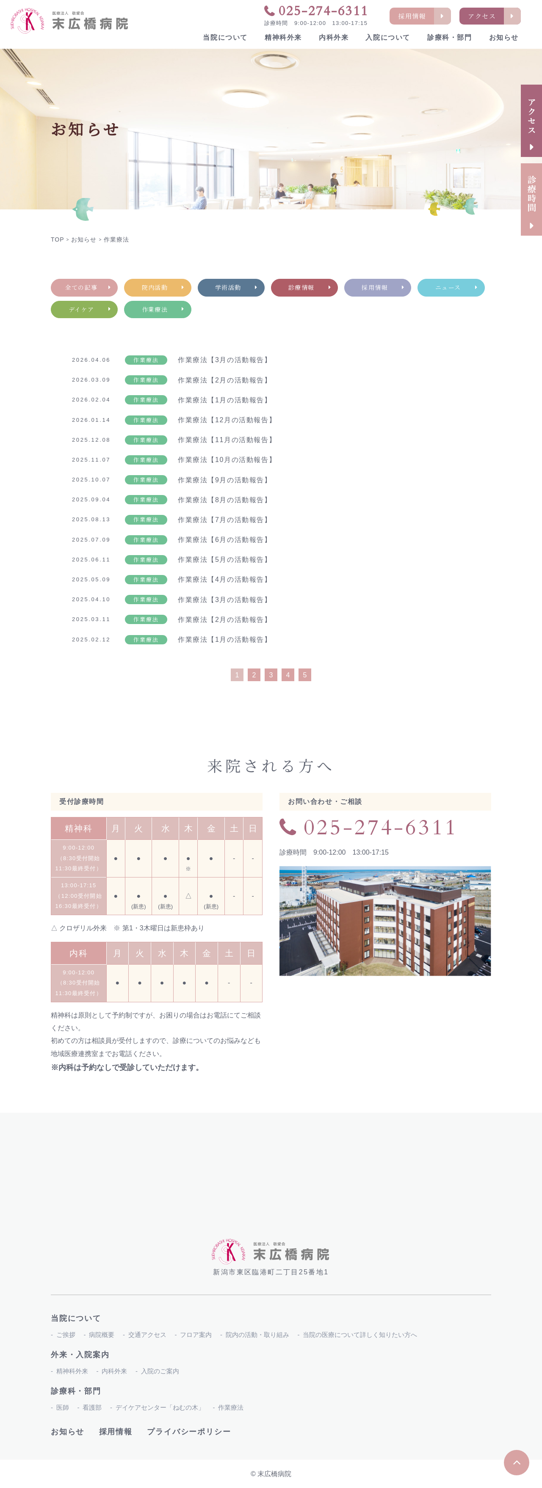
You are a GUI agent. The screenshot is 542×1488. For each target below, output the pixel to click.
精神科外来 (283, 37)
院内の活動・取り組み (257, 1334)
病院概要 (101, 1334)
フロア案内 (196, 1334)
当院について (225, 37)
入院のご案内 (160, 1371)
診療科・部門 (449, 37)
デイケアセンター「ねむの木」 (160, 1407)
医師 (62, 1407)
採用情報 (116, 1431)
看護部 (92, 1407)
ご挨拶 (65, 1334)
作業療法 (230, 1407)
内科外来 (333, 37)
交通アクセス (147, 1334)
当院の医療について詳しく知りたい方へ (360, 1334)
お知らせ (504, 37)
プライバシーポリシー (189, 1431)
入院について (387, 37)
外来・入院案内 (80, 1354)
